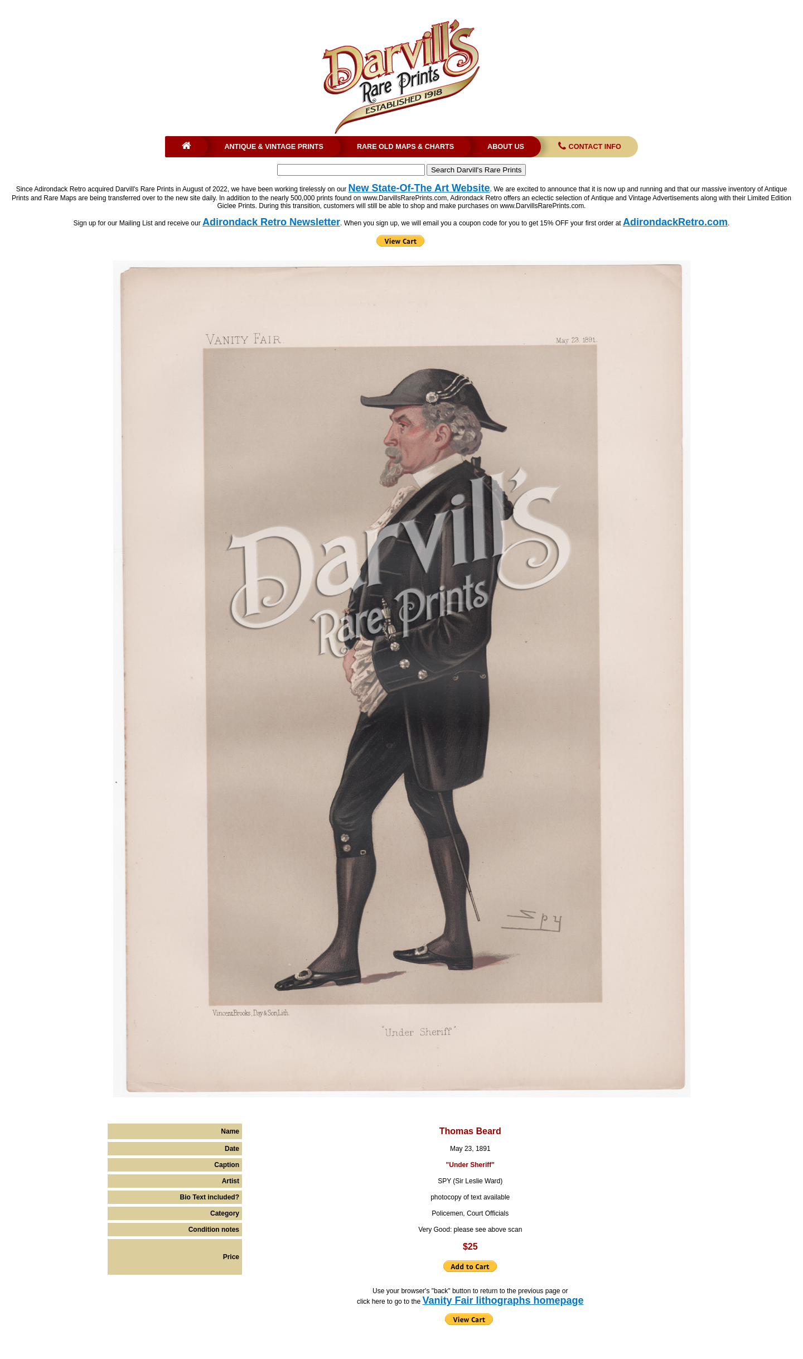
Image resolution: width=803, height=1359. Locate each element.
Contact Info (588, 147)
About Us (505, 147)
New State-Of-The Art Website (419, 188)
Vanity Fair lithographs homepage (502, 1300)
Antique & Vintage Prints (273, 147)
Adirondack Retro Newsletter (271, 222)
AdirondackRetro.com (675, 222)
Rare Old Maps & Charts (405, 147)
